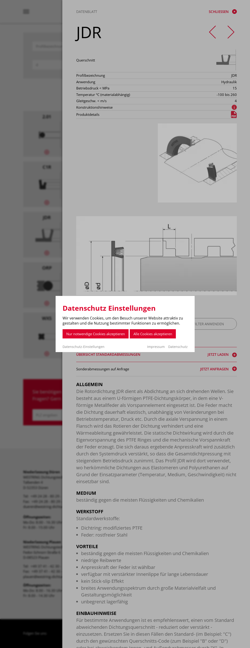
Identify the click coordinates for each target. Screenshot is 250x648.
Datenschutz (178, 346)
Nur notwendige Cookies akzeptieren (95, 334)
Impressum (156, 346)
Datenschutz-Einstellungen (83, 346)
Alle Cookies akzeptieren (152, 334)
